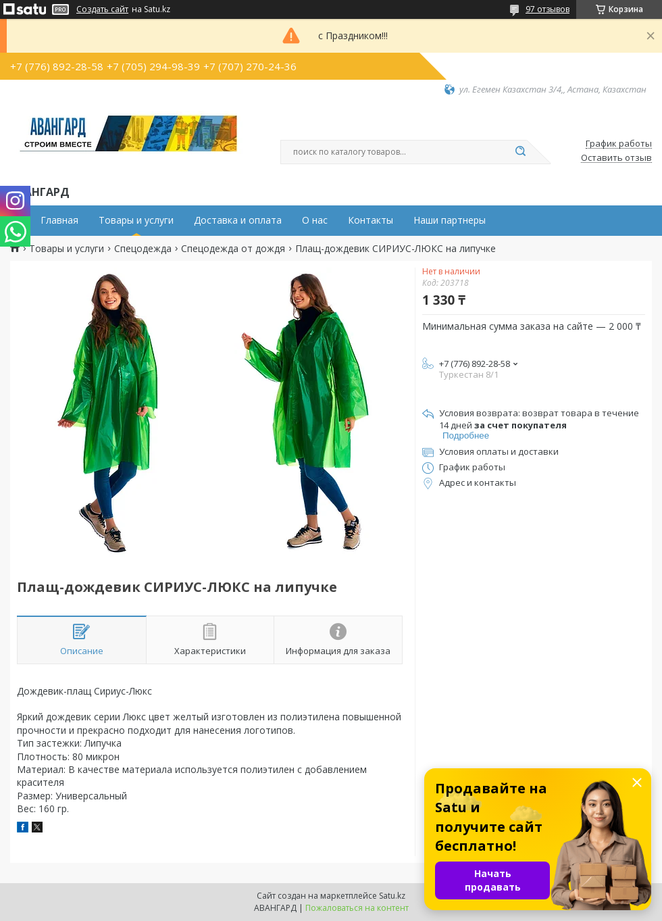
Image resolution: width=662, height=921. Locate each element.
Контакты (370, 220)
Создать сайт (102, 9)
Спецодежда (143, 249)
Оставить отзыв (616, 158)
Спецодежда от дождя (233, 249)
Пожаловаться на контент (357, 908)
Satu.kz (392, 895)
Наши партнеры (449, 220)
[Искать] (520, 152)
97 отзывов (547, 9)
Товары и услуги (136, 220)
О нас (315, 220)
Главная (59, 220)
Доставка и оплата (238, 220)
